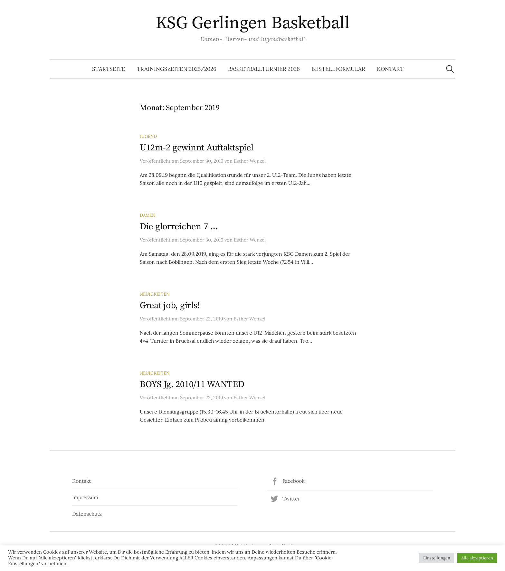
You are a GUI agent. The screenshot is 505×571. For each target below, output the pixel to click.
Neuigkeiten (154, 294)
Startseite (108, 68)
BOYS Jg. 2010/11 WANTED (192, 384)
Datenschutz (87, 513)
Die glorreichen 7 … (179, 226)
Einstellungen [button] (436, 558)
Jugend (148, 136)
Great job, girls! (170, 305)
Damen (147, 215)
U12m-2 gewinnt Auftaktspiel (196, 147)
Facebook (293, 481)
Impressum (85, 497)
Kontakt (390, 68)
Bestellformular (338, 68)
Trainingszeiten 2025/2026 (176, 68)
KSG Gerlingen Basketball (252, 23)
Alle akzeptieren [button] (477, 558)
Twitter (291, 498)
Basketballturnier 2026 (264, 68)
